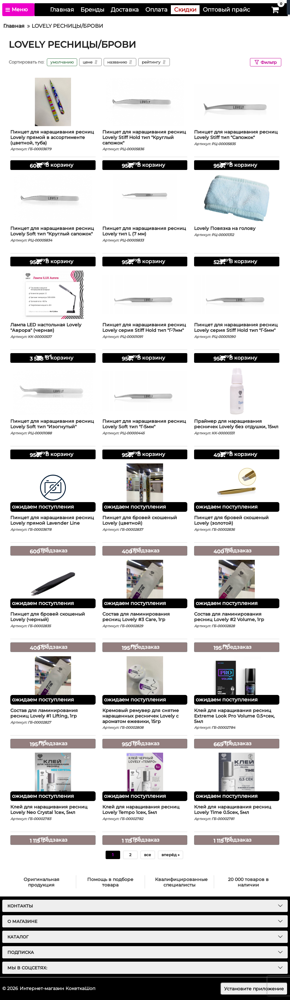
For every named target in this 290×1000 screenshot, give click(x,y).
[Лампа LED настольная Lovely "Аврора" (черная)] (53, 295)
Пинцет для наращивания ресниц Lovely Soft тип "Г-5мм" (145, 427)
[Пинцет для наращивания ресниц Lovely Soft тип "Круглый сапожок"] (53, 198)
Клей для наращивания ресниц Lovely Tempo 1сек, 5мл (145, 812)
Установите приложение (254, 989)
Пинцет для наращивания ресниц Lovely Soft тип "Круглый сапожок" (53, 234)
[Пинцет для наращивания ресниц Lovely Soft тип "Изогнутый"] (53, 391)
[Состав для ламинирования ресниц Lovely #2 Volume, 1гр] (236, 584)
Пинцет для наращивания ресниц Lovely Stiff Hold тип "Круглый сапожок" (145, 140)
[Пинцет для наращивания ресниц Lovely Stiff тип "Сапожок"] (236, 102)
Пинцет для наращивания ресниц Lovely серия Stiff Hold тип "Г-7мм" (145, 330)
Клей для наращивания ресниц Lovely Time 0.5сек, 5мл (236, 812)
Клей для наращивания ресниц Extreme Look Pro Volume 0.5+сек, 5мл (236, 719)
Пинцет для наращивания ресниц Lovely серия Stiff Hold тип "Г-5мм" (236, 330)
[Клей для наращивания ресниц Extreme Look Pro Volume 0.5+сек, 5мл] (236, 680)
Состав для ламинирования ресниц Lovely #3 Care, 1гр (145, 619)
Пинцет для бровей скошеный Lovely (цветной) (145, 523)
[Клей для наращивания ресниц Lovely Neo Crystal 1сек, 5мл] (53, 777)
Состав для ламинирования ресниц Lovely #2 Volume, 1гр (236, 619)
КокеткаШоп (80, 988)
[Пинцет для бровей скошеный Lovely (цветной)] (145, 487)
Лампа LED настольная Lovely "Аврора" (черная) (53, 330)
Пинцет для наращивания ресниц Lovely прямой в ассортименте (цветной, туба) (53, 140)
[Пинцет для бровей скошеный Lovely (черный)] (53, 584)
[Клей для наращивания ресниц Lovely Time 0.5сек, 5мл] (236, 777)
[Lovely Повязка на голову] (236, 198)
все (147, 854)
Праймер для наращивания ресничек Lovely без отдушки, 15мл (236, 427)
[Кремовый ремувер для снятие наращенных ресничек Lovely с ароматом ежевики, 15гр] (145, 680)
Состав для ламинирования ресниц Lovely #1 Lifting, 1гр (53, 716)
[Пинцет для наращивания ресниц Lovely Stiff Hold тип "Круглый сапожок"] (145, 102)
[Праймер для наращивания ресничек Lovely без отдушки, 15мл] (236, 391)
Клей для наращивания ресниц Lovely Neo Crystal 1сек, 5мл (53, 812)
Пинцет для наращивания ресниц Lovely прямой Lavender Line (53, 523)
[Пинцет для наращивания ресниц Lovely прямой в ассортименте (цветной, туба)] (53, 102)
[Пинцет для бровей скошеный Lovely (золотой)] (236, 487)
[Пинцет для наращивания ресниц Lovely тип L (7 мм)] (145, 198)
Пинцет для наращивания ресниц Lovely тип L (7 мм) (145, 234)
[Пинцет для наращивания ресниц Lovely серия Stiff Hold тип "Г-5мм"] (236, 295)
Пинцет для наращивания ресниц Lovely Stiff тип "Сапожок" (236, 137)
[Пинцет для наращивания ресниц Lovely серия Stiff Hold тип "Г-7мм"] (145, 295)
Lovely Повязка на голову (236, 231)
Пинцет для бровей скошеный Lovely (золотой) (236, 523)
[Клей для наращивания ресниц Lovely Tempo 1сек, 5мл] (145, 777)
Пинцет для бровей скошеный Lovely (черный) (53, 619)
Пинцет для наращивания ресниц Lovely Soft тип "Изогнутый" (53, 427)
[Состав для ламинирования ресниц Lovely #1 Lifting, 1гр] (53, 680)
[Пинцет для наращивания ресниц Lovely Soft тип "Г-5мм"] (145, 391)
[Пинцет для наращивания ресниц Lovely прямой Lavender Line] (53, 487)
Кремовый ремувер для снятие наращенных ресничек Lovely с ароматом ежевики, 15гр (145, 719)
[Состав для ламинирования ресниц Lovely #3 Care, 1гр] (145, 584)
